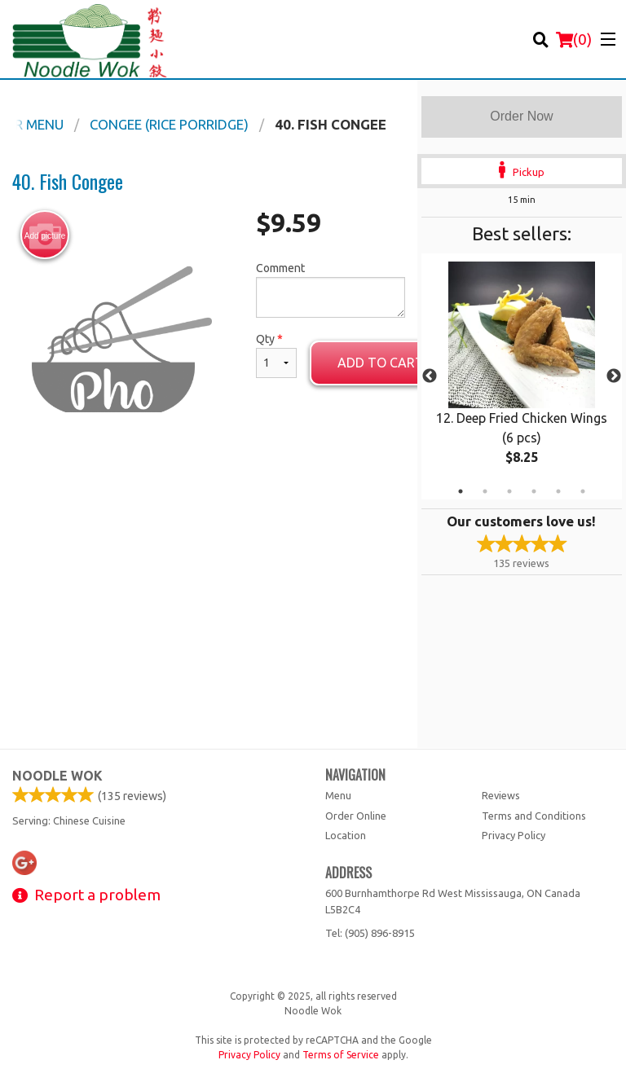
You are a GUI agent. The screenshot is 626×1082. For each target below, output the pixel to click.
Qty (276, 355)
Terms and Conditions (534, 815)
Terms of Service (340, 1054)
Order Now (521, 116)
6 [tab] (583, 491)
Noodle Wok (57, 775)
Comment (330, 290)
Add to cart (380, 362)
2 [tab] (485, 491)
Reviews (501, 795)
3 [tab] (509, 491)
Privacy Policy (513, 835)
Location (345, 835)
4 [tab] (534, 491)
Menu (338, 795)
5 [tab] (558, 491)
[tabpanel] (521, 376)
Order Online (355, 815)
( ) (574, 39)
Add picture (45, 235)
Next (614, 376)
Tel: (370, 933)
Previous (429, 376)
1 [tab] (460, 491)
